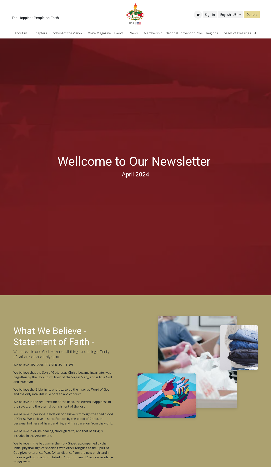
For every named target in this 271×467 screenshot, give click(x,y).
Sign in (210, 15)
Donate (251, 15)
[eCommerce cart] (198, 15)
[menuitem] (22, 33)
